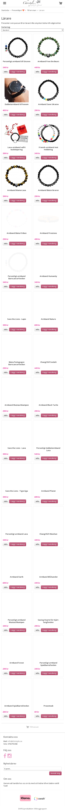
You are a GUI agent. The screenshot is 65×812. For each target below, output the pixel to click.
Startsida (5, 10)
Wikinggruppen (40, 808)
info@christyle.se (15, 741)
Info (5, 71)
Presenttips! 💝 (18, 10)
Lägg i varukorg (18, 71)
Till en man (31, 10)
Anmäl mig (55, 773)
